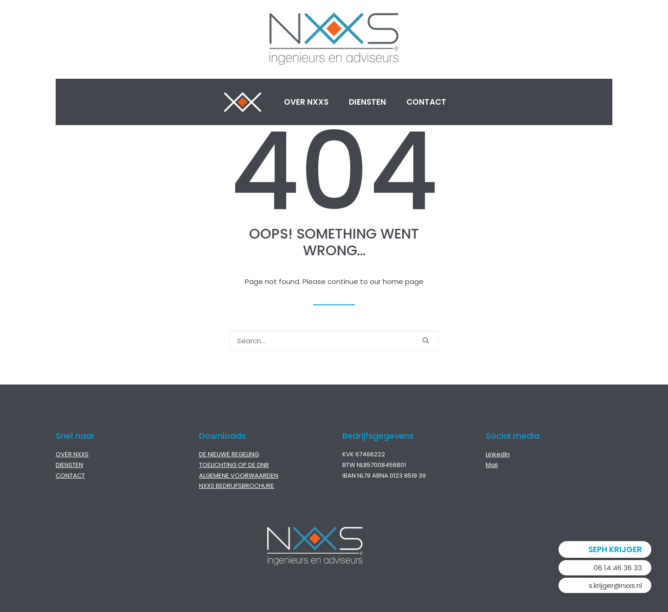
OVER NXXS (72, 454)
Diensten (367, 101)
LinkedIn (498, 454)
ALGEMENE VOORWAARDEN (238, 475)
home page (403, 281)
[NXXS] (334, 39)
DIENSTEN (69, 465)
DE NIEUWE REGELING (229, 454)
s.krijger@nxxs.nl (615, 585)
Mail (492, 465)
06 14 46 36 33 (618, 568)
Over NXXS (306, 101)
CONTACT (70, 475)
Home (242, 101)
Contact (426, 101)
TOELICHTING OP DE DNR (234, 465)
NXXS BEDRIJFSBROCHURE (236, 485)
